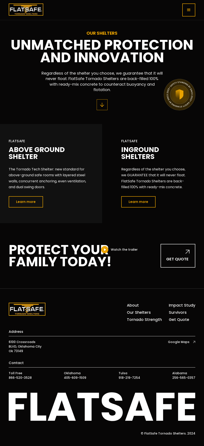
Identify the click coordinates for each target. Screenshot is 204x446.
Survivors (178, 312)
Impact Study (182, 305)
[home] (26, 9)
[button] (188, 9)
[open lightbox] (119, 249)
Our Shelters (139, 312)
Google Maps (178, 342)
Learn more (26, 201)
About (133, 305)
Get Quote (179, 319)
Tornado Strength (144, 319)
